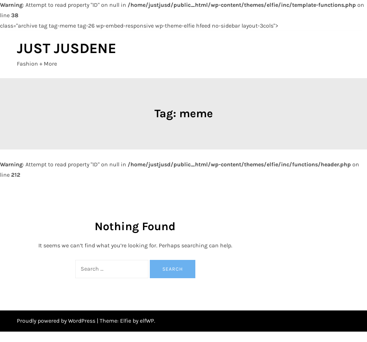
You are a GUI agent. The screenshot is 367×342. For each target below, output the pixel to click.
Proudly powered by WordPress (57, 320)
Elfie (125, 320)
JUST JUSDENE (66, 48)
